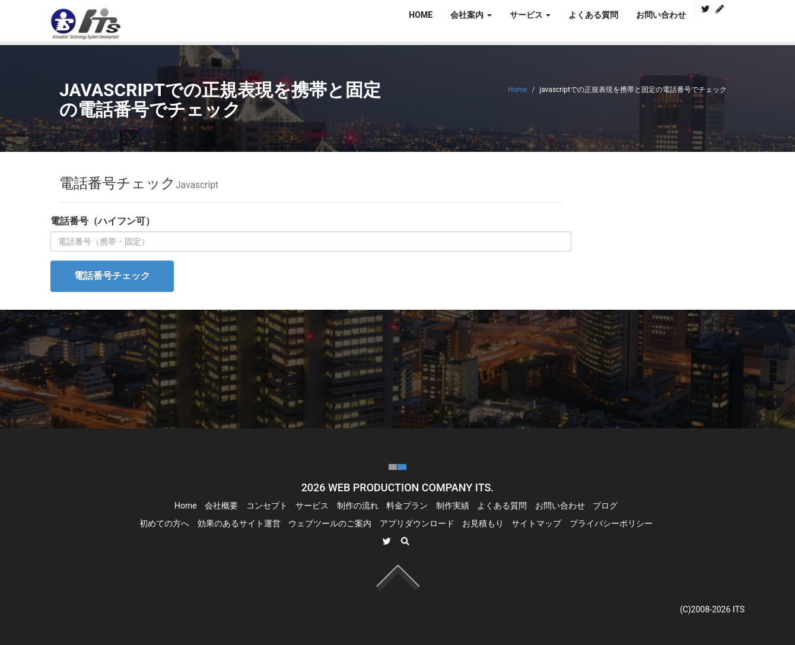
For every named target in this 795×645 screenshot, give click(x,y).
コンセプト (267, 505)
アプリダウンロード (417, 523)
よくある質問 (593, 15)
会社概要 (221, 505)
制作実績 (452, 505)
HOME (421, 15)
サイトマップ (536, 523)
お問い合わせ (661, 15)
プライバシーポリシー (611, 523)
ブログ (605, 505)
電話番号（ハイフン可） (102, 221)
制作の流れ (358, 505)
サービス (312, 505)
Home (517, 89)
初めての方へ (164, 523)
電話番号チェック (112, 275)
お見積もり (483, 523)
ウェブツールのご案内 (329, 523)
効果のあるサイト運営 (239, 523)
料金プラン (407, 505)
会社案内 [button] (470, 15)
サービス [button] (530, 15)
